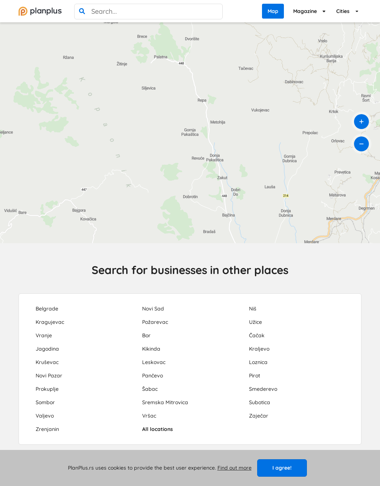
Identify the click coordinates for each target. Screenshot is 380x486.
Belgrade (47, 308)
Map (273, 11)
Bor (146, 335)
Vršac (149, 415)
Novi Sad (153, 308)
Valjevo (45, 415)
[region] (190, 132)
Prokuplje (47, 389)
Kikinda (151, 348)
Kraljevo (259, 348)
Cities (343, 11)
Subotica (259, 402)
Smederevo (263, 389)
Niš (252, 308)
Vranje (44, 335)
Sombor (45, 402)
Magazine (305, 11)
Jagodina (47, 348)
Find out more (234, 467)
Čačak (257, 335)
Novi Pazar (49, 375)
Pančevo (152, 375)
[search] (82, 11)
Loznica (258, 362)
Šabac (150, 389)
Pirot (254, 375)
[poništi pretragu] (214, 11)
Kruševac (47, 362)
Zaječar (258, 415)
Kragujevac (50, 322)
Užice (255, 322)
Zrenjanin (47, 429)
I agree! (282, 467)
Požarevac (155, 322)
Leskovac (154, 362)
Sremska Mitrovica (165, 402)
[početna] (40, 11)
